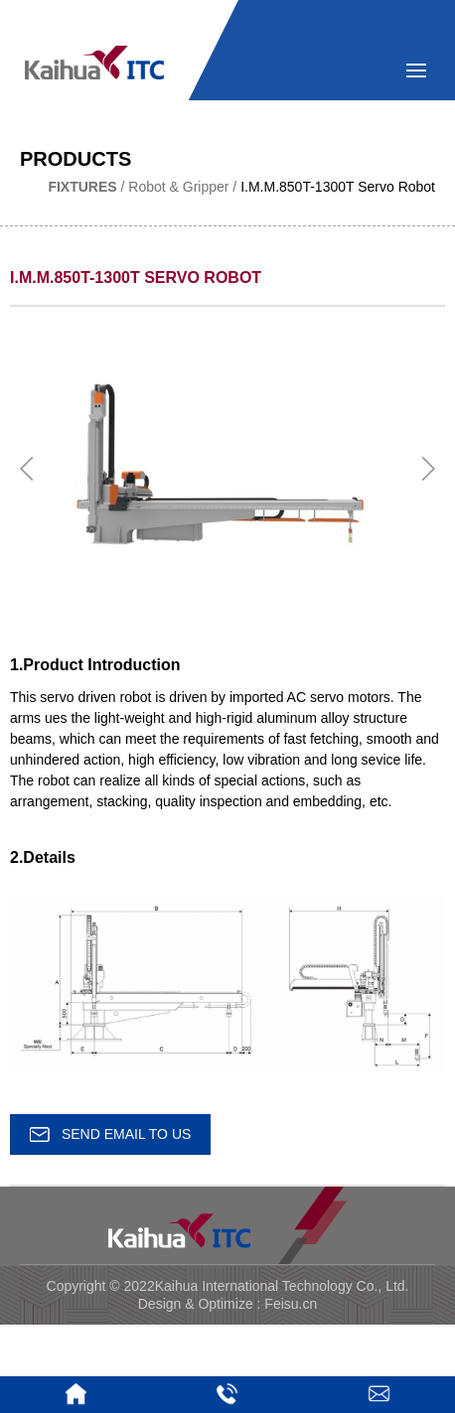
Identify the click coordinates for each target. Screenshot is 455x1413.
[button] (27, 469)
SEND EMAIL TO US (110, 1134)
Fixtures (82, 187)
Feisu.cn (290, 1304)
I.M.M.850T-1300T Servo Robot (337, 187)
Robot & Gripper (178, 187)
